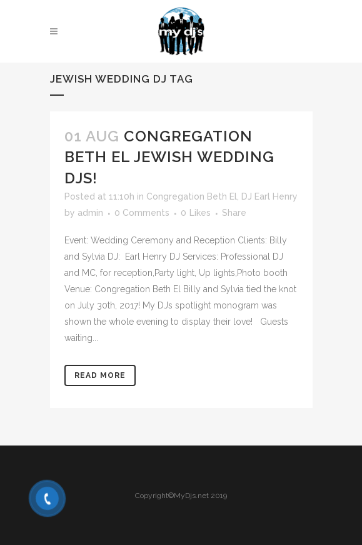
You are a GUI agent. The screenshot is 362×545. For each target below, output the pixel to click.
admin (90, 213)
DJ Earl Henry (269, 196)
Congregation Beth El (191, 196)
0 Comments (141, 213)
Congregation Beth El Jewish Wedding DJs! (169, 156)
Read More (100, 375)
